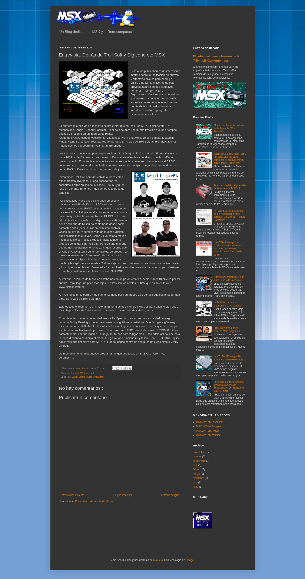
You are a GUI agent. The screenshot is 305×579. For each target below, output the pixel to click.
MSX (82, 373)
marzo (196, 473)
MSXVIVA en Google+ (208, 426)
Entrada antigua (170, 495)
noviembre (199, 452)
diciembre (198, 478)
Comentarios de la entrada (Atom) (94, 501)
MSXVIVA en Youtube (208, 435)
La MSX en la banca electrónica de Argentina (227, 304)
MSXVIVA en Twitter (207, 430)
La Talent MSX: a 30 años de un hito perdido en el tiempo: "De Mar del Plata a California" (229, 215)
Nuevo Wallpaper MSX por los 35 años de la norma (228, 278)
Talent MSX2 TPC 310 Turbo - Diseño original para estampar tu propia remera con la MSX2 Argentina (229, 158)
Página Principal (122, 495)
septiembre (199, 460)
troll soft (90, 373)
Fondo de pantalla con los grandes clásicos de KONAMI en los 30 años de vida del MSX (228, 386)
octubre (197, 456)
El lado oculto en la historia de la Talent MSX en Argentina (228, 128)
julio (195, 465)
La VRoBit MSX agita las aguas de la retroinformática (229, 358)
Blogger (190, 560)
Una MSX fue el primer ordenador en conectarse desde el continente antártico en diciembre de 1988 (227, 248)
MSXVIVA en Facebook (209, 422)
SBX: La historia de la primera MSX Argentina (226, 329)
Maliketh (158, 560)
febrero (197, 469)
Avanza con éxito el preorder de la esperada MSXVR (229, 187)
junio (195, 486)
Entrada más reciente (72, 495)
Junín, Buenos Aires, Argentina (87, 377)
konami (75, 373)
